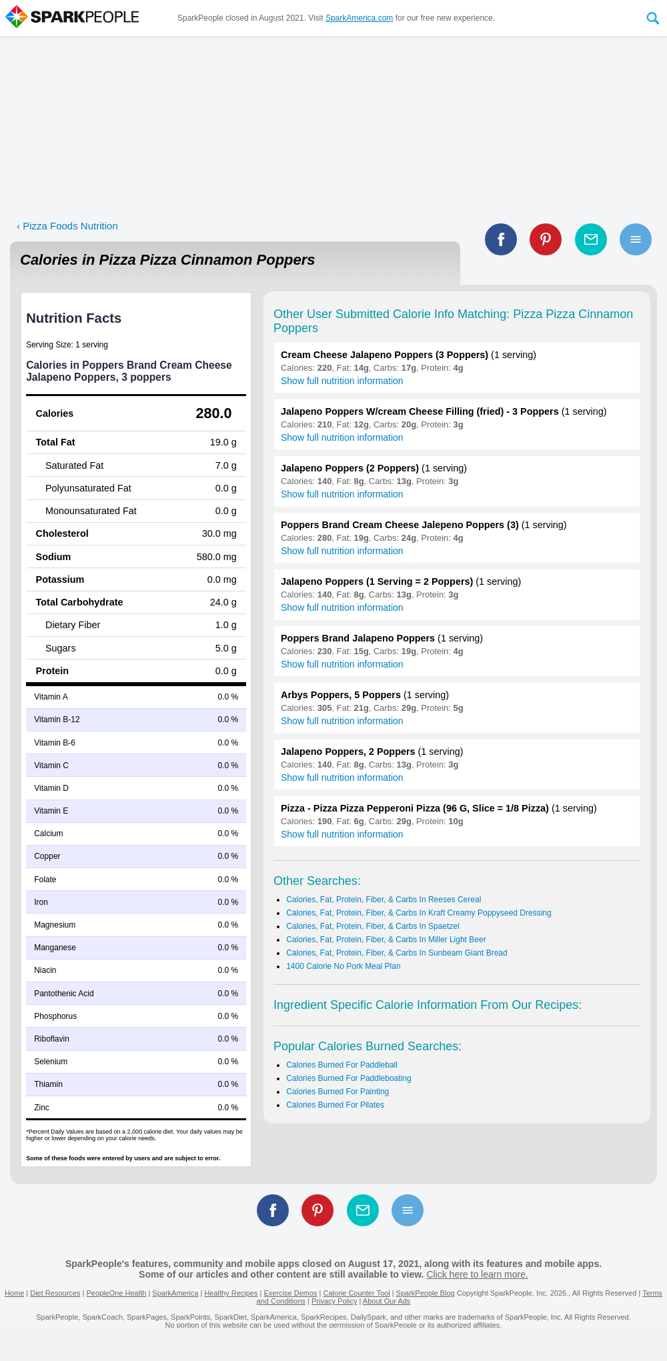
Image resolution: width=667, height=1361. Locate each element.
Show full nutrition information (342, 380)
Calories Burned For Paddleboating (348, 1078)
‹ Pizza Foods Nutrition (67, 225)
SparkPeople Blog (425, 1293)
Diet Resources (55, 1293)
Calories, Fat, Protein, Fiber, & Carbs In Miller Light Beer (386, 939)
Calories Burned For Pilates (335, 1105)
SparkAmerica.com (359, 18)
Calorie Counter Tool (356, 1293)
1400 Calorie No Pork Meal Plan (343, 966)
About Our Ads (387, 1301)
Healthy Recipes (230, 1293)
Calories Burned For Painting (337, 1091)
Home (14, 1293)
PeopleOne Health (116, 1293)
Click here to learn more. (477, 1274)
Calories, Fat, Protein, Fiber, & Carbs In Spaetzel (372, 926)
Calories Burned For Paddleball (342, 1065)
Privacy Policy (334, 1301)
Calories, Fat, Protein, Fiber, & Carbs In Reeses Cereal (383, 899)
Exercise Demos (290, 1293)
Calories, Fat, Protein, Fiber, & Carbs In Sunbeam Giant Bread (397, 953)
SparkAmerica (175, 1293)
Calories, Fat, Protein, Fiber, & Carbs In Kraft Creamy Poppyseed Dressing (419, 913)
